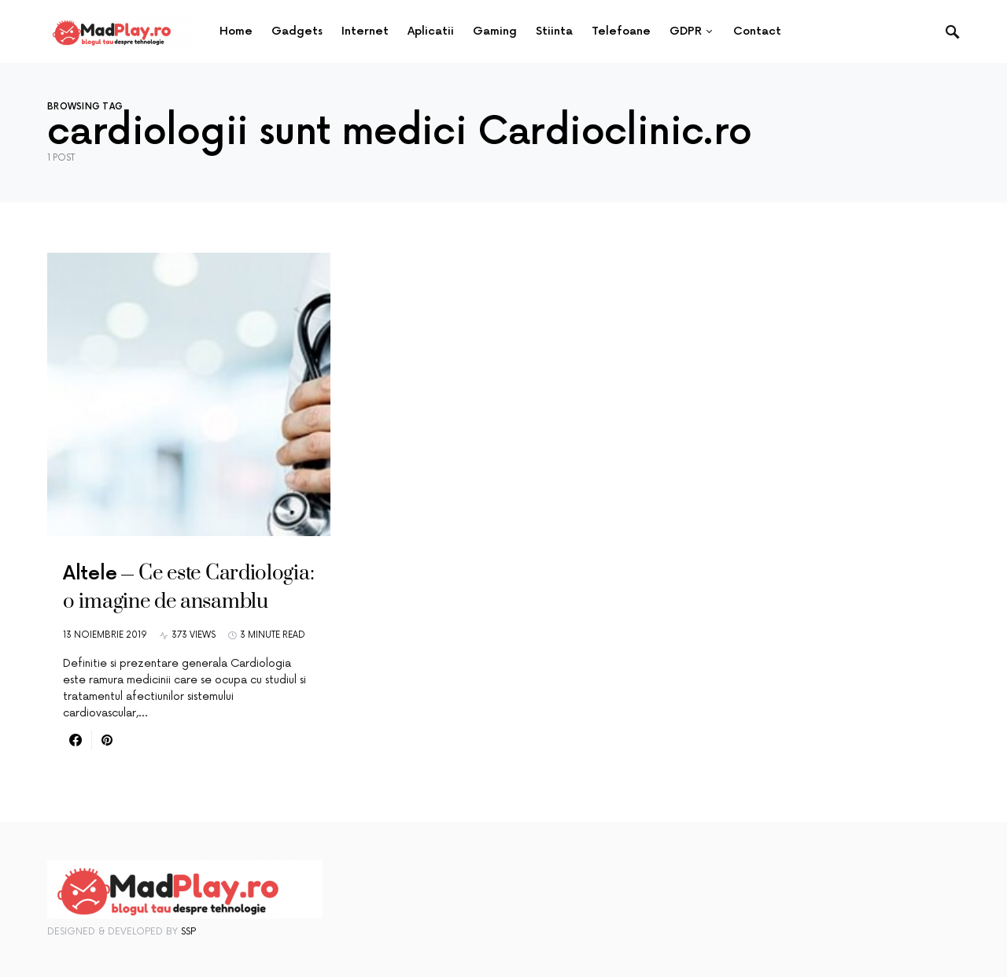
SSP (188, 932)
